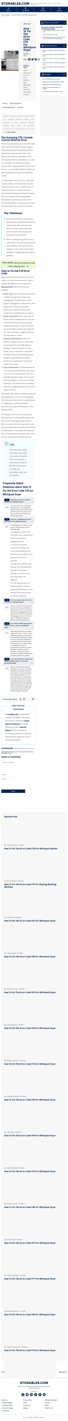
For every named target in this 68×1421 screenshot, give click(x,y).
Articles (7, 15)
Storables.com (12, 714)
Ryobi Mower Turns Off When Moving (52, 84)
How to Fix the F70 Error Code (50, 34)
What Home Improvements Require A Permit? (53, 82)
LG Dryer (20, 107)
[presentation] (14, 785)
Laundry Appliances (8, 107)
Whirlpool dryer (7, 287)
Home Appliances (15, 103)
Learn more (11, 132)
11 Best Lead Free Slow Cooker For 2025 (52, 91)
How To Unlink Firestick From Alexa (51, 79)
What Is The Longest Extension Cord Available (51, 88)
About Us (4, 1400)
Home (2, 15)
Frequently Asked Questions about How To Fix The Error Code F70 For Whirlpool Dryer (54, 38)
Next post (63, 1372)
